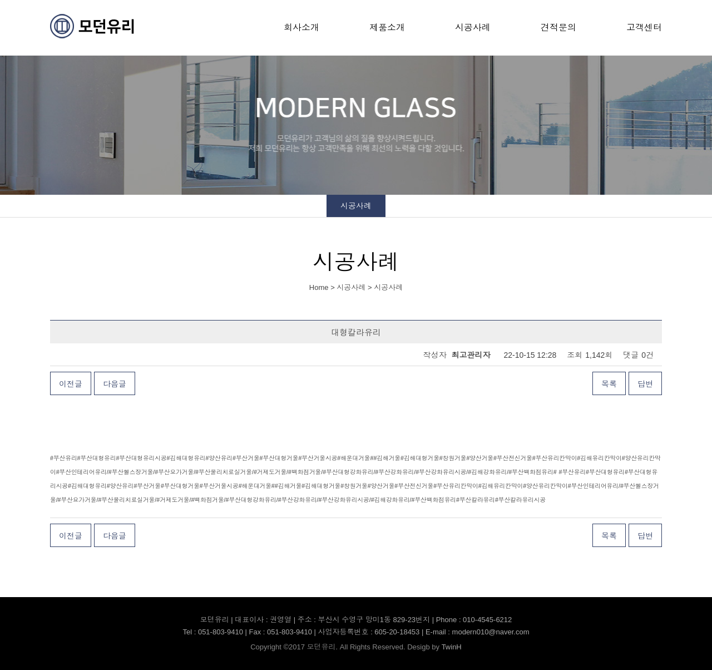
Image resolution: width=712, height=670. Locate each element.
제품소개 (387, 27)
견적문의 (558, 27)
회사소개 (301, 27)
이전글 (70, 384)
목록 (609, 384)
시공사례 (473, 27)
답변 (645, 384)
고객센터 (644, 27)
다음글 (114, 384)
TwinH (452, 647)
